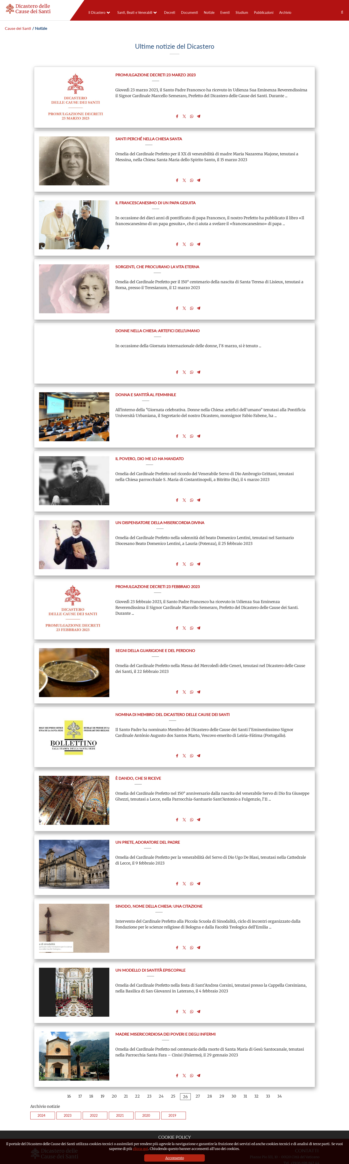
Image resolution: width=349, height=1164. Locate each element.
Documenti (189, 12)
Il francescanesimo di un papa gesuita (155, 199)
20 (114, 1073)
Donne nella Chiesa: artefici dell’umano (157, 324)
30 (233, 1073)
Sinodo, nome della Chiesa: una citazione (158, 887)
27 (198, 1073)
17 (80, 1073)
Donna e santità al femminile (145, 387)
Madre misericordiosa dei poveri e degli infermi (165, 1012)
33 (268, 1073)
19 (102, 1073)
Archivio (285, 12)
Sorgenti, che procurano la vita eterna (157, 262)
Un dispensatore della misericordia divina (159, 512)
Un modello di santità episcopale (150, 950)
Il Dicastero (96, 12)
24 (161, 1073)
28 (209, 1073)
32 (256, 1073)
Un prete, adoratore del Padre (147, 825)
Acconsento (174, 1158)
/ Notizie (39, 28)
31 (245, 1073)
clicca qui (140, 1149)
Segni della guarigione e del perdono (155, 637)
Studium (242, 12)
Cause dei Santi (18, 28)
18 (91, 1073)
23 (149, 1073)
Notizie (209, 12)
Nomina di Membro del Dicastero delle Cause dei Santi (172, 700)
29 (221, 1073)
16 (69, 1073)
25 (173, 1073)
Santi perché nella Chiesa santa (148, 137)
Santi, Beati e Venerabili (134, 12)
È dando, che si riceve (138, 762)
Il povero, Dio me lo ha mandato (149, 450)
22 (137, 1073)
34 (279, 1073)
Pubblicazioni (263, 12)
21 (126, 1073)
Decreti (169, 12)
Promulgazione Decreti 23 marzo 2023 (155, 74)
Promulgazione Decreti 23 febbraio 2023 (157, 575)
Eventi (225, 12)
